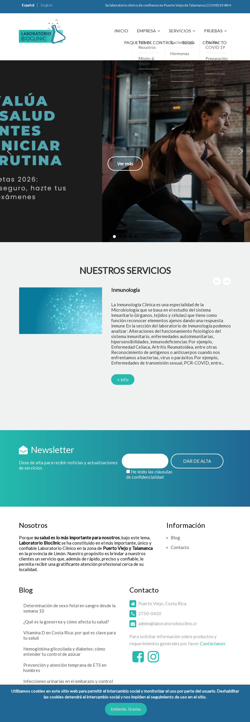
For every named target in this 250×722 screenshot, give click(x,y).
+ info (123, 379)
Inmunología (125, 290)
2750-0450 (149, 613)
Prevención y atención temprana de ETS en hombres (64, 667)
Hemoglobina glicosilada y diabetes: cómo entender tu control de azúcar (64, 651)
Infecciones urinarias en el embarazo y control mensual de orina (68, 683)
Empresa (146, 30)
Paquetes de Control (149, 42)
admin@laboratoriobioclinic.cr (167, 623)
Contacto (215, 42)
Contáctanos (212, 643)
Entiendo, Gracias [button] (126, 709)
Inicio (121, 30)
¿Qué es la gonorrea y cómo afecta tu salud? (66, 621)
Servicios (180, 30)
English (46, 5)
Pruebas (213, 30)
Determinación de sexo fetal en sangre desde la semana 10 (69, 608)
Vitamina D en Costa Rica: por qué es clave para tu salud (69, 635)
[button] (125, 151)
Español (28, 5)
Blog (188, 42)
